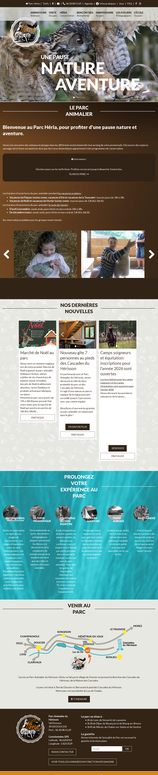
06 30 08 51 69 (72, 3)
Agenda (88, 3)
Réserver (117, 435)
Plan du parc (79, 167)
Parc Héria (32, 3)
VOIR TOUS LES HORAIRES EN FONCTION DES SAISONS (82, 723)
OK (127, 710)
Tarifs (46, 3)
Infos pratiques (106, 3)
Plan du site (123, 755)
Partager (37, 404)
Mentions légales (136, 755)
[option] (45, 257)
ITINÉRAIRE (79, 660)
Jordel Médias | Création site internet (84, 755)
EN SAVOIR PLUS (77, 414)
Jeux (121, 3)
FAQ (129, 3)
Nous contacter (62, 713)
